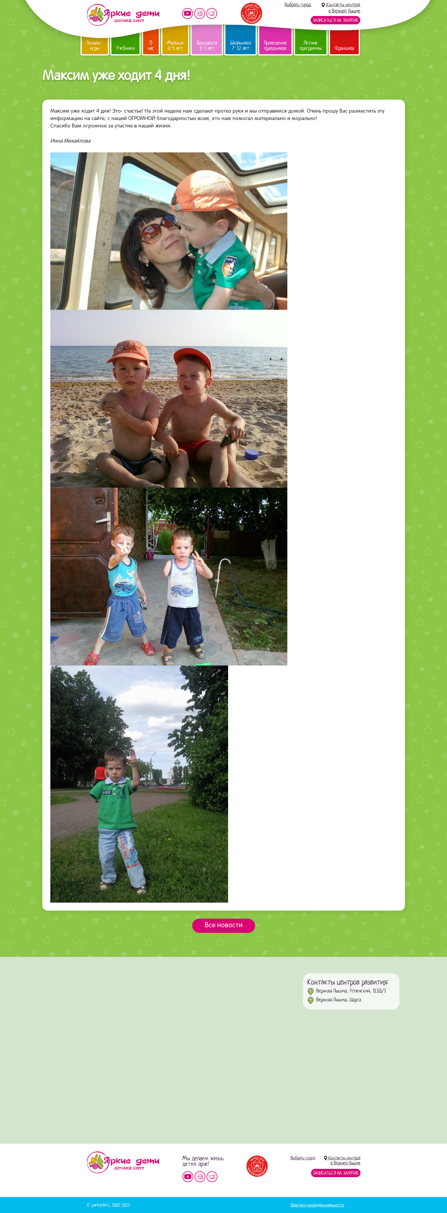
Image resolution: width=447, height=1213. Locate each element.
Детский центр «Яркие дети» (123, 1162)
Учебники (125, 48)
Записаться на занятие (335, 20)
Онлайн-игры (94, 45)
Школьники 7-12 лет (240, 45)
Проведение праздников (275, 45)
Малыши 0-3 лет (175, 45)
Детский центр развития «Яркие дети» (123, 15)
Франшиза (344, 48)
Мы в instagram (199, 13)
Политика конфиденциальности (317, 1205)
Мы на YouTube (187, 13)
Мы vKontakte (211, 13)
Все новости (224, 925)
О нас (151, 45)
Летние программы (311, 45)
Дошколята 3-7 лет (206, 45)
